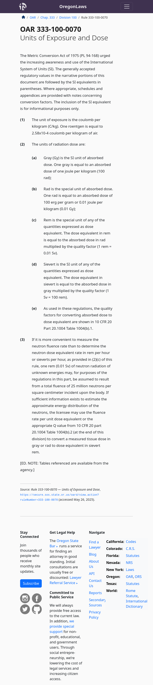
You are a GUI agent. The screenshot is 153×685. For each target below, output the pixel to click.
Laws (130, 569)
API (91, 573)
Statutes (132, 555)
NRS (129, 562)
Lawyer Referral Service (66, 580)
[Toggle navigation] (127, 6)
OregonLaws (73, 6)
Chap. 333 (47, 17)
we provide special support (62, 626)
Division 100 (67, 17)
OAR (33, 17)
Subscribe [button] (31, 583)
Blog (92, 554)
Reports (95, 592)
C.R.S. (130, 548)
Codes (131, 541)
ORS (138, 576)
